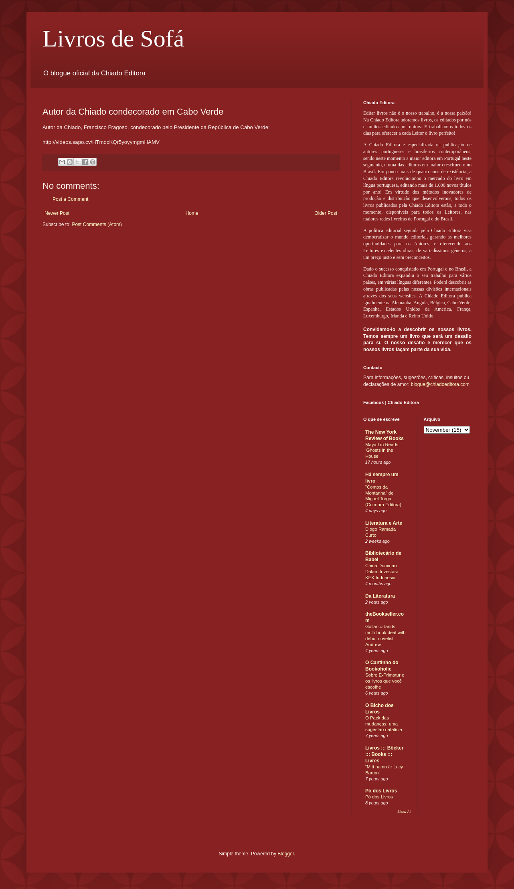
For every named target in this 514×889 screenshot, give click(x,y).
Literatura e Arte (383, 523)
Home (192, 213)
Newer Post (57, 213)
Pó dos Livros (381, 791)
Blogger (285, 854)
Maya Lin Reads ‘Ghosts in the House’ (381, 450)
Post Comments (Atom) (97, 224)
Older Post (325, 213)
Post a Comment (70, 199)
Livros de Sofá (113, 38)
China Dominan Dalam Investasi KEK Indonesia (381, 571)
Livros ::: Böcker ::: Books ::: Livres (384, 754)
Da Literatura (380, 596)
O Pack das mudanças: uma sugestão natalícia (383, 723)
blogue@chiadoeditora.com (440, 384)
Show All (404, 812)
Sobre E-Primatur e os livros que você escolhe (385, 681)
